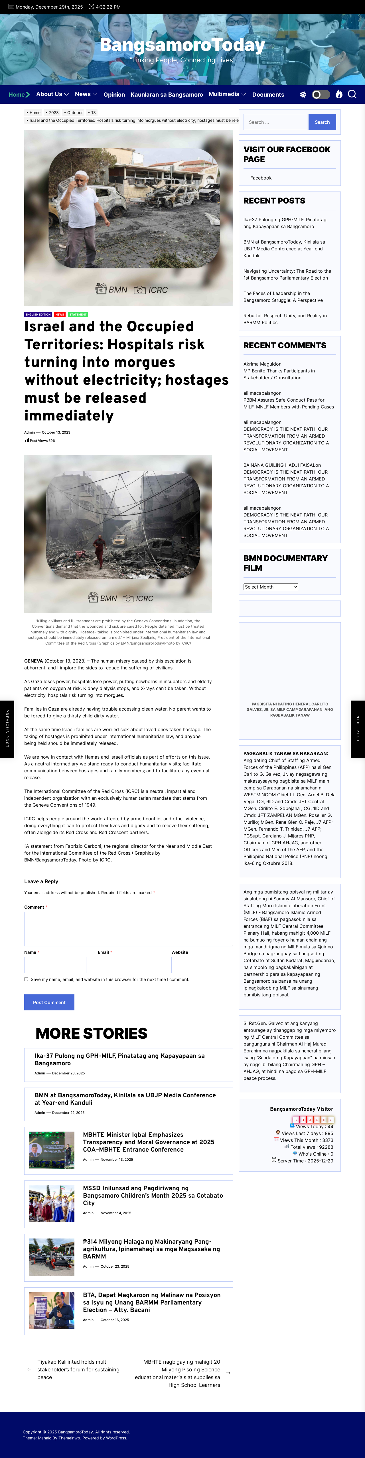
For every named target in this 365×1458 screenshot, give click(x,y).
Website (179, 952)
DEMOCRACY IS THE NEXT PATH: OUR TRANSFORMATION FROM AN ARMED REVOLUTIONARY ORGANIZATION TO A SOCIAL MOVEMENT (286, 439)
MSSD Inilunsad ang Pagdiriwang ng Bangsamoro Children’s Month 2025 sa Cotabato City (153, 1196)
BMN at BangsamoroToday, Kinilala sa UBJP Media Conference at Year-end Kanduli (125, 1099)
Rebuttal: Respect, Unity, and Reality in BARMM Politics (285, 319)
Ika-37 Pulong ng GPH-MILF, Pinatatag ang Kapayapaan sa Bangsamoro (120, 1060)
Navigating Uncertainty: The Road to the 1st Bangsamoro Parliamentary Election (287, 274)
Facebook (261, 178)
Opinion (114, 94)
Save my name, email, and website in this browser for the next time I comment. (110, 979)
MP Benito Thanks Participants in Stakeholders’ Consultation (279, 374)
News (86, 95)
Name (32, 952)
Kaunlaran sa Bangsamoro (167, 94)
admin (29, 432)
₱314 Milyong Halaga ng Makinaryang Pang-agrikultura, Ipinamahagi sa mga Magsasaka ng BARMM (151, 1249)
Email (105, 952)
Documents (268, 94)
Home (20, 94)
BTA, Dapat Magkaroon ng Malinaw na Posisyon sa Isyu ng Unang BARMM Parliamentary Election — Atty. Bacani (152, 1303)
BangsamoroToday (182, 44)
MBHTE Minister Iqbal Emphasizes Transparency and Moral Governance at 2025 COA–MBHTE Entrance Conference (148, 1142)
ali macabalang (260, 508)
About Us (52, 95)
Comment (36, 907)
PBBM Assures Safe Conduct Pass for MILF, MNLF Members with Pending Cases (289, 403)
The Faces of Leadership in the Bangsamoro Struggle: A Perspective (283, 296)
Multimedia (228, 95)
